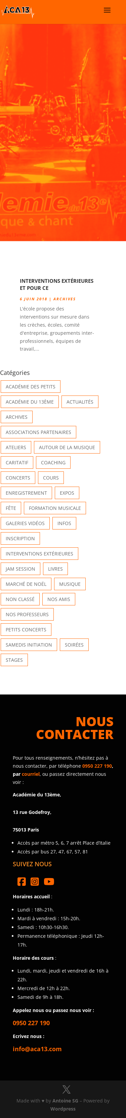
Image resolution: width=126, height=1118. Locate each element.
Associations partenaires (38, 432)
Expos (67, 493)
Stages (14, 660)
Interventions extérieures (39, 553)
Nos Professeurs (27, 614)
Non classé (20, 599)
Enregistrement (26, 493)
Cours (51, 477)
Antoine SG (65, 1100)
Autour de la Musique (67, 447)
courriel (31, 774)
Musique (70, 584)
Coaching (53, 462)
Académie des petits (30, 386)
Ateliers (16, 447)
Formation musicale (55, 508)
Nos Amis (58, 599)
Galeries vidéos (25, 523)
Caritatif (17, 462)
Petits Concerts (26, 629)
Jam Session (20, 569)
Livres (55, 569)
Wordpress (63, 1109)
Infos (64, 523)
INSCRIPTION (20, 538)
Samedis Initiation (29, 645)
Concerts (18, 477)
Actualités (80, 402)
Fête (11, 508)
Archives (64, 298)
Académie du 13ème (30, 402)
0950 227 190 (97, 766)
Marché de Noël (26, 584)
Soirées (74, 645)
